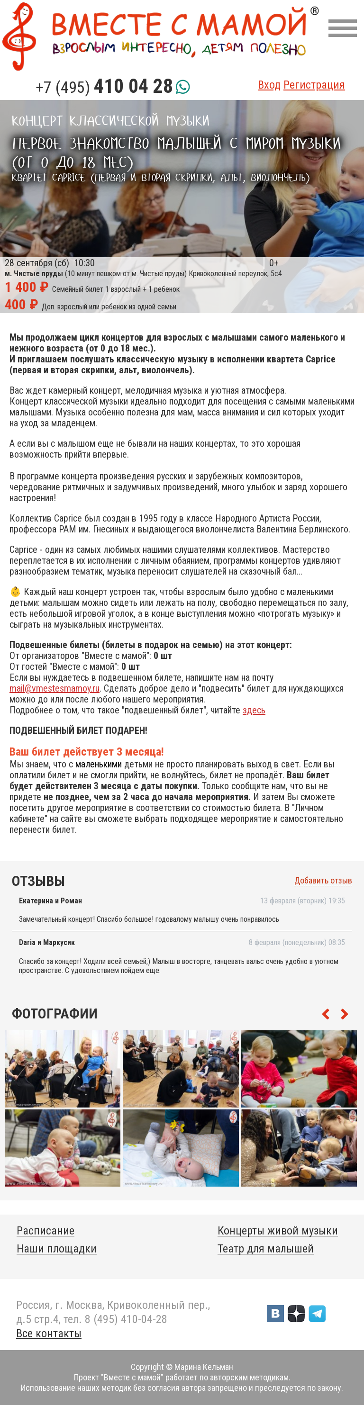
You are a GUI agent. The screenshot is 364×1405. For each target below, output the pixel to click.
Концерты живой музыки (278, 1230)
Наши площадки (57, 1248)
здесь (254, 710)
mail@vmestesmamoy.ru (54, 688)
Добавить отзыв (323, 880)
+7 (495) (104, 87)
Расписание (45, 1230)
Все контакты (49, 1333)
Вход (269, 84)
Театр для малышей (266, 1248)
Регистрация (314, 84)
